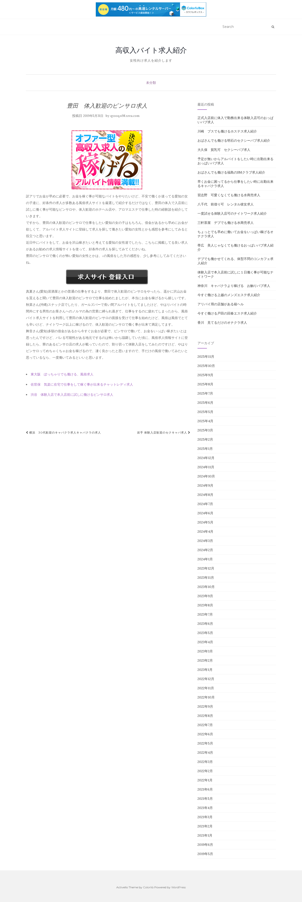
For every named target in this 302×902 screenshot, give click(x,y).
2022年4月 (205, 752)
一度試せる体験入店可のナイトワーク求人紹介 (232, 213)
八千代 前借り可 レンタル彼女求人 (225, 204)
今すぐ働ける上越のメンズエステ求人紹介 (228, 295)
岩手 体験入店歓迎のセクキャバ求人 (163, 432)
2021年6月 (205, 789)
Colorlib (148, 887)
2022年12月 (205, 679)
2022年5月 (205, 743)
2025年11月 (205, 356)
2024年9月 (205, 485)
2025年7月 (205, 393)
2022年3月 (205, 762)
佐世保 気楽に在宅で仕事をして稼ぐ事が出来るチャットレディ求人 (82, 384)
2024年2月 (205, 550)
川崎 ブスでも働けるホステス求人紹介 (227, 131)
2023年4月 (205, 642)
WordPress (178, 887)
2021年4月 (205, 808)
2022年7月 (205, 725)
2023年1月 (205, 670)
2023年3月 (205, 651)
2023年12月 (205, 568)
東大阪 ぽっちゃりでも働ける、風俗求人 (62, 374)
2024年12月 (205, 458)
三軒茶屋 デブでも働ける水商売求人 (225, 223)
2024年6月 (205, 513)
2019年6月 (205, 844)
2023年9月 (205, 596)
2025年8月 (205, 384)
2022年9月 (205, 706)
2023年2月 (205, 660)
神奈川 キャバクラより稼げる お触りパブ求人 (233, 286)
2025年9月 (205, 375)
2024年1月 (205, 559)
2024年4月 (205, 531)
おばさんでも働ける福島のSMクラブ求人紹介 (231, 172)
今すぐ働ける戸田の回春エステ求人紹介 (227, 313)
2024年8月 (205, 495)
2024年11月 (205, 467)
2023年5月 (205, 633)
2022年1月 (205, 780)
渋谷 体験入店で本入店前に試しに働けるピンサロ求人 (72, 394)
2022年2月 (205, 771)
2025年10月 (206, 366)
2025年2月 (205, 439)
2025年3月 (205, 430)
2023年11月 (205, 577)
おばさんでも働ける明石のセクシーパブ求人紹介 (233, 140)
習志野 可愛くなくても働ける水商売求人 (228, 195)
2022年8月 (205, 716)
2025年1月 (205, 449)
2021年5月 (205, 798)
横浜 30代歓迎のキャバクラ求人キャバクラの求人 (63, 432)
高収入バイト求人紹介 (151, 50)
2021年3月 (205, 817)
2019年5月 (205, 854)
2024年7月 (205, 504)
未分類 (151, 83)
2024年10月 (206, 476)
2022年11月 (205, 688)
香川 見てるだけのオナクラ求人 (222, 322)
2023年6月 (205, 623)
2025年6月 (205, 402)
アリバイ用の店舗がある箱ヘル (220, 304)
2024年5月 (205, 522)
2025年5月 (205, 412)
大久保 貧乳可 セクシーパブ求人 (223, 150)
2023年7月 (205, 614)
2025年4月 (205, 421)
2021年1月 (204, 835)
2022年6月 (205, 734)
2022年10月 (206, 697)
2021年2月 (205, 826)
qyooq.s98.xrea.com (124, 116)
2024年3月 (205, 541)
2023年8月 (205, 605)
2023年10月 (206, 587)
